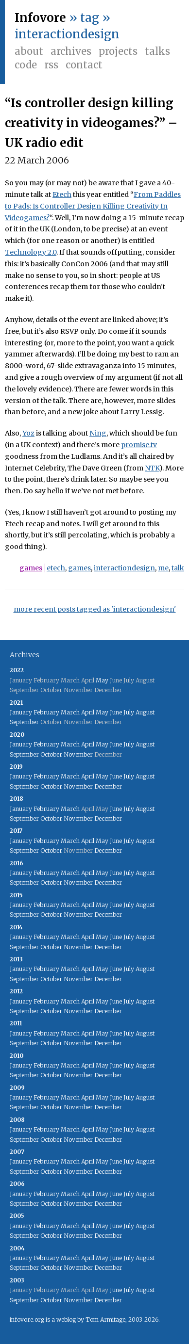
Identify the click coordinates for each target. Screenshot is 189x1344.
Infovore (40, 17)
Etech (61, 194)
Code (26, 65)
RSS (51, 65)
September (24, 722)
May (102, 680)
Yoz (28, 433)
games (30, 568)
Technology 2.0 (30, 252)
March (70, 712)
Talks (157, 51)
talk (178, 568)
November (78, 754)
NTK (152, 468)
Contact (84, 65)
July (128, 712)
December (108, 786)
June (116, 712)
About (29, 51)
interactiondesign (124, 568)
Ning (97, 433)
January (21, 712)
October (51, 754)
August (145, 712)
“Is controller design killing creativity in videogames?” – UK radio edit (91, 123)
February (46, 712)
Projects (118, 51)
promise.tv (139, 444)
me (163, 568)
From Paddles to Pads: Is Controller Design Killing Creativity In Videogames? (93, 206)
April (87, 712)
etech (56, 568)
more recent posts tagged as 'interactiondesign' (95, 609)
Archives (71, 51)
